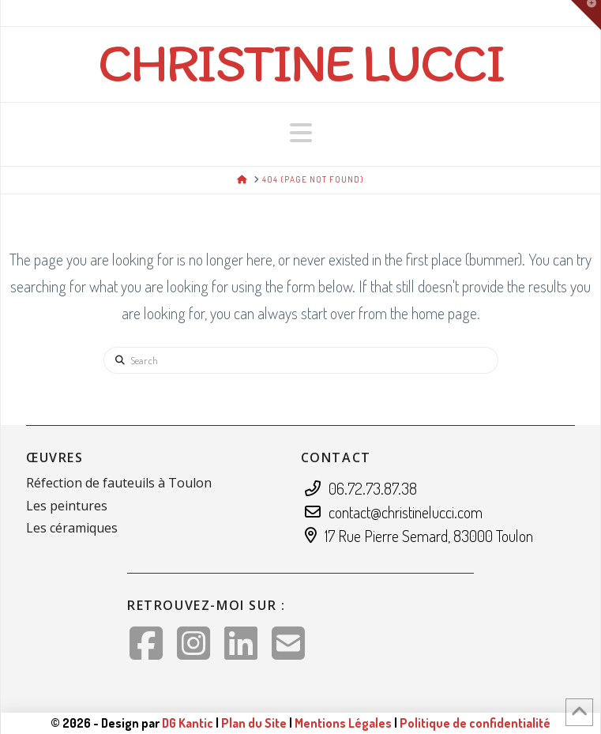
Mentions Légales (344, 723)
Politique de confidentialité (475, 723)
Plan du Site (254, 723)
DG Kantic (187, 723)
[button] (301, 132)
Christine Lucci (301, 62)
